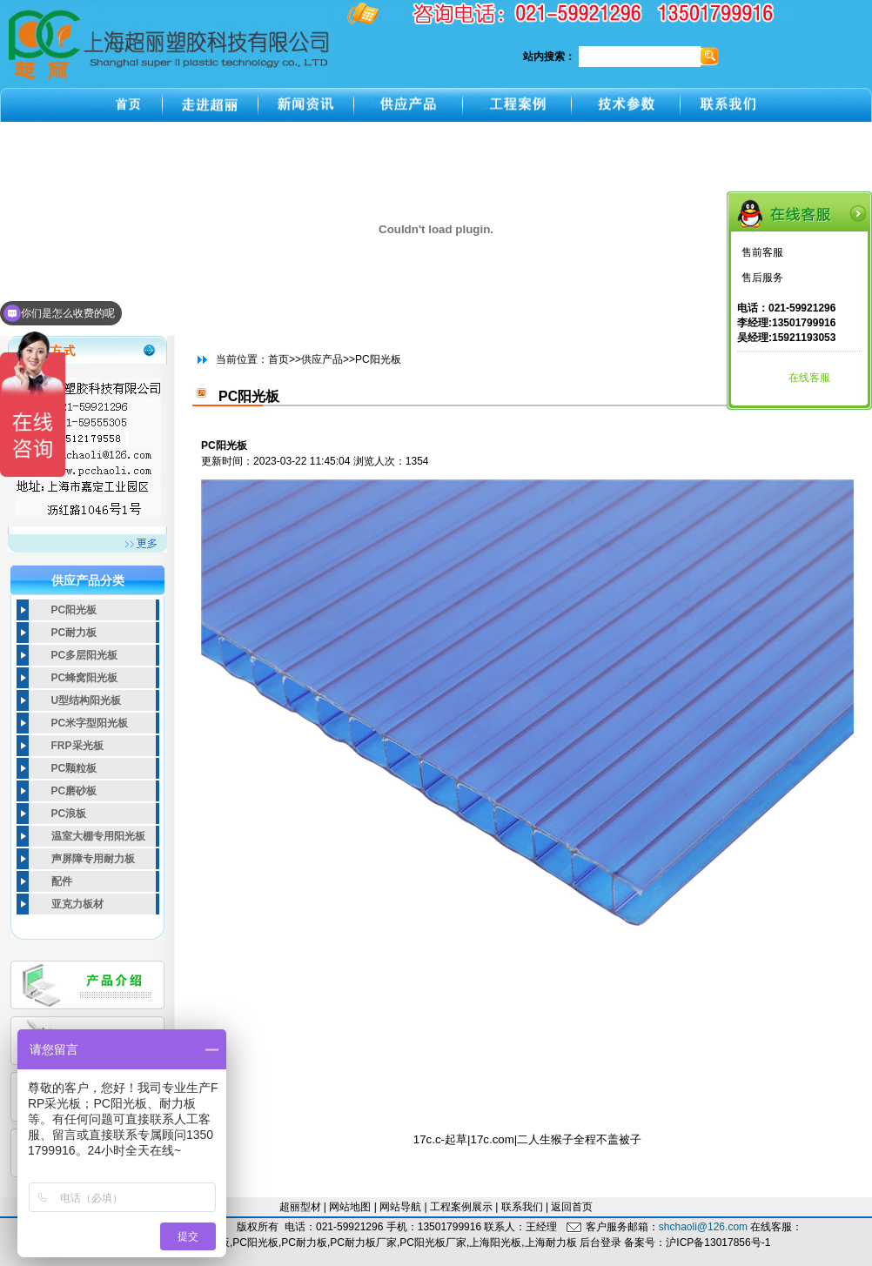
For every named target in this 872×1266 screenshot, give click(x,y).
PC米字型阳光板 (90, 723)
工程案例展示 (461, 1207)
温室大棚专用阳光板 (98, 836)
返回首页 (572, 1207)
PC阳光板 (74, 610)
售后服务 (762, 277)
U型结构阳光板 (86, 700)
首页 (278, 359)
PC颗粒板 (74, 768)
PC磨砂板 (74, 791)
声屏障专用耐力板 (93, 859)
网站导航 (400, 1207)
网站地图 (350, 1207)
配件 (61, 881)
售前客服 (762, 252)
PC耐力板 (74, 632)
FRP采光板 (77, 746)
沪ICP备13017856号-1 (718, 1242)
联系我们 (522, 1207)
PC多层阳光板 (84, 655)
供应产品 (322, 359)
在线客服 (809, 378)
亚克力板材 (77, 904)
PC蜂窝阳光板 (84, 678)
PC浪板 (69, 813)
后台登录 (600, 1242)
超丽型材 (300, 1207)
